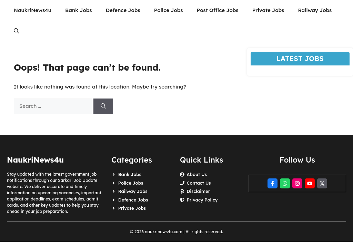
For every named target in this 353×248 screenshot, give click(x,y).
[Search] (103, 106)
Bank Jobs (78, 10)
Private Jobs (268, 10)
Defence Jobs (123, 10)
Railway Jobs (315, 10)
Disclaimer (198, 191)
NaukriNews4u (32, 10)
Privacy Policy (202, 200)
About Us (196, 174)
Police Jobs (168, 10)
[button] (16, 31)
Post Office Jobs (218, 10)
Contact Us (198, 183)
